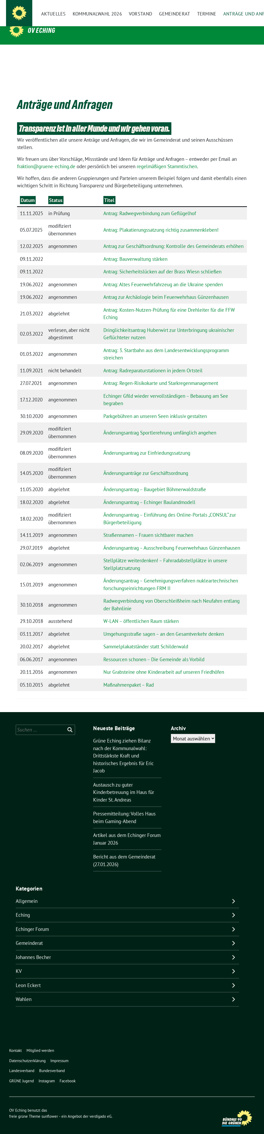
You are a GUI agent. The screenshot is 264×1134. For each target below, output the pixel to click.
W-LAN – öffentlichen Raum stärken (141, 613)
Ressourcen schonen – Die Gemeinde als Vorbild (153, 651)
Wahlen (23, 991)
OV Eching (41, 30)
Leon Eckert (28, 977)
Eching (23, 907)
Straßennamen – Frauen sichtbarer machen (148, 527)
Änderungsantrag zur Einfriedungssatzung (146, 445)
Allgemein (27, 893)
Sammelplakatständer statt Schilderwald (145, 638)
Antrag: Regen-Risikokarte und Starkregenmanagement (160, 375)
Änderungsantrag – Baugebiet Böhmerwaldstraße (154, 481)
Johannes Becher (33, 949)
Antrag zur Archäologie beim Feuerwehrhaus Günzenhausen (166, 289)
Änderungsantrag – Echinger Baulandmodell (149, 494)
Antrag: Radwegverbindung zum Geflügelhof (149, 205)
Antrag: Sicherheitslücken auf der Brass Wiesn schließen (162, 263)
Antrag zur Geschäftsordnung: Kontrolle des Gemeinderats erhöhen (173, 238)
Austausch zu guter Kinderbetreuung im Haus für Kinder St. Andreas (123, 784)
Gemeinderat (29, 935)
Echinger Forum (32, 921)
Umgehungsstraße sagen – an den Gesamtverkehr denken (163, 626)
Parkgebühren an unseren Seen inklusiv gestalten (155, 408)
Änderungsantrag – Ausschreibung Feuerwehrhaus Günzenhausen (171, 540)
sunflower (49, 1108)
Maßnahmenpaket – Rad (128, 677)
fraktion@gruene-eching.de (46, 158)
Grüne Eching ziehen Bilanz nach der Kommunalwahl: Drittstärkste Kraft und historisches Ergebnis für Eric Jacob (123, 747)
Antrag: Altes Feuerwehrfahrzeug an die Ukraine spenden (163, 276)
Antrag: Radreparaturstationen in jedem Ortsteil (153, 362)
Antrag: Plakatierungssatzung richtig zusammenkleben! (161, 222)
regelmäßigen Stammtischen (167, 158)
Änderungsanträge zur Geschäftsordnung (145, 465)
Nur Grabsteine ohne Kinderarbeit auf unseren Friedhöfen (163, 664)
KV (19, 963)
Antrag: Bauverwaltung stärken (135, 251)
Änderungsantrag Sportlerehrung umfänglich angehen (159, 424)
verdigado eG (100, 1108)
